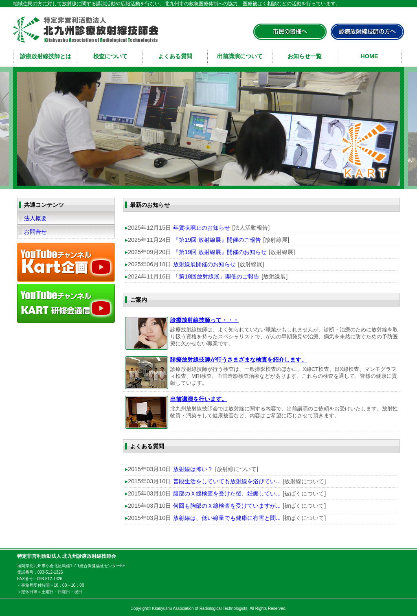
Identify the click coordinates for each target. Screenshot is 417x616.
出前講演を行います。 (198, 399)
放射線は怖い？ (193, 469)
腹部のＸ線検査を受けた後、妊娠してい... (227, 493)
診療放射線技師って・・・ (204, 320)
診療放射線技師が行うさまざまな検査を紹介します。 (238, 359)
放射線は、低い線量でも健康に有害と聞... (227, 518)
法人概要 (35, 218)
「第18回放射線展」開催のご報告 (216, 276)
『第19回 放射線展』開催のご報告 (217, 240)
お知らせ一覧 (305, 56)
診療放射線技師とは (45, 56)
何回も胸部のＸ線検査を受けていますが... (227, 505)
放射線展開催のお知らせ (204, 264)
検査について (110, 56)
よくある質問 (175, 56)
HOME (369, 56)
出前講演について (240, 56)
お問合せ (35, 231)
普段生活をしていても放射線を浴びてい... (227, 481)
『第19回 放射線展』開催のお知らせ (220, 252)
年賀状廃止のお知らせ (201, 227)
